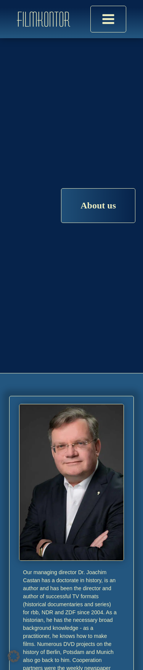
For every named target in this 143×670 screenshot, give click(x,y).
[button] (13, 656)
